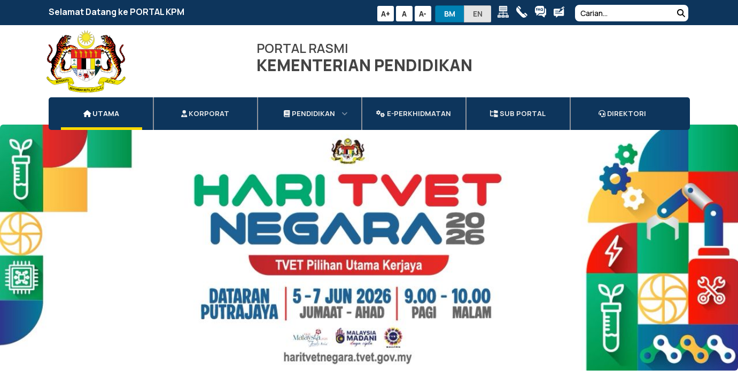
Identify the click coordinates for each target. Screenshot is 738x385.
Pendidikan (309, 103)
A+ (385, 14)
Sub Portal (518, 103)
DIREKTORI (622, 103)
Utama (101, 103)
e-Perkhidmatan (413, 103)
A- (422, 14)
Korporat (205, 103)
